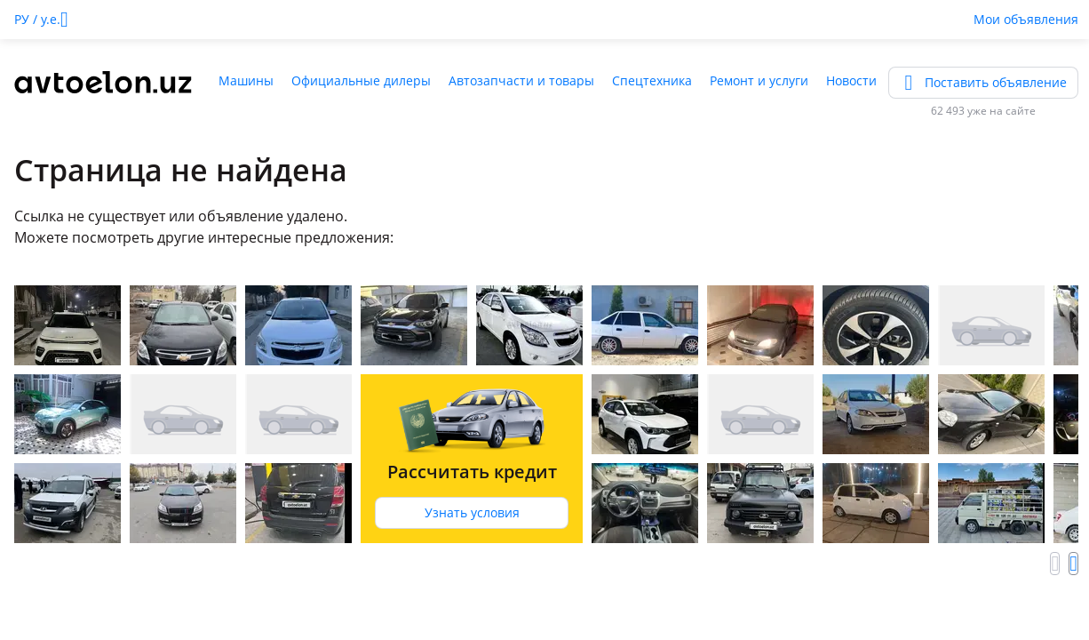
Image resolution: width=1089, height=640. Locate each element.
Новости (851, 80)
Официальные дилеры (361, 80)
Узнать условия (472, 512)
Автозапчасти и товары (521, 80)
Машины (246, 80)
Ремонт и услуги (759, 80)
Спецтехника (652, 80)
